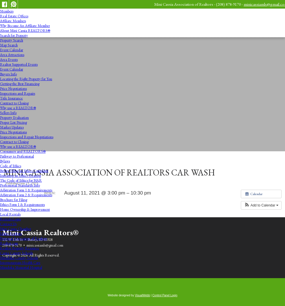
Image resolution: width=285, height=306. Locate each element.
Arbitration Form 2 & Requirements (26, 195)
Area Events (9, 59)
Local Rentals (10, 214)
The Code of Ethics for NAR (21, 180)
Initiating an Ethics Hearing (20, 175)
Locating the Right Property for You (26, 79)
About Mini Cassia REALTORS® (25, 30)
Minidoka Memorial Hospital (21, 267)
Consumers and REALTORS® (23, 151)
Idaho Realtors (11, 233)
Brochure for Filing (13, 199)
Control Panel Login (164, 295)
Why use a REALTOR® (18, 108)
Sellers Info (8, 112)
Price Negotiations (13, 88)
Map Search (9, 45)
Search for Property (14, 35)
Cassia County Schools (16, 253)
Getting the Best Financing (19, 83)
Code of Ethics (10, 166)
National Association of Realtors (23, 238)
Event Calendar (11, 49)
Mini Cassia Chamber (15, 228)
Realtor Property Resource (19, 248)
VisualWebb (142, 295)
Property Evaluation (14, 117)
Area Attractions (12, 54)
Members (6, 11)
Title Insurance (11, 98)
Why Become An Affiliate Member (25, 25)
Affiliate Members (13, 20)
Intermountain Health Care (20, 262)
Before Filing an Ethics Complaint (24, 170)
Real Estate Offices (14, 16)
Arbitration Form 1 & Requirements (26, 190)
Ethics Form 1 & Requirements (22, 204)
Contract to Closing (14, 103)
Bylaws (5, 161)
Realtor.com (9, 243)
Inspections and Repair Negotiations (26, 137)
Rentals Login (10, 219)
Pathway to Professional (17, 156)
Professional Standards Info (20, 185)
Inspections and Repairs (17, 93)
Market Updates (12, 127)
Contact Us (8, 224)
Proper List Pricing (13, 122)
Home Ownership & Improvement (25, 209)
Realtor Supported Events (19, 64)
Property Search (11, 40)
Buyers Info (8, 74)
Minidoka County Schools (19, 257)
